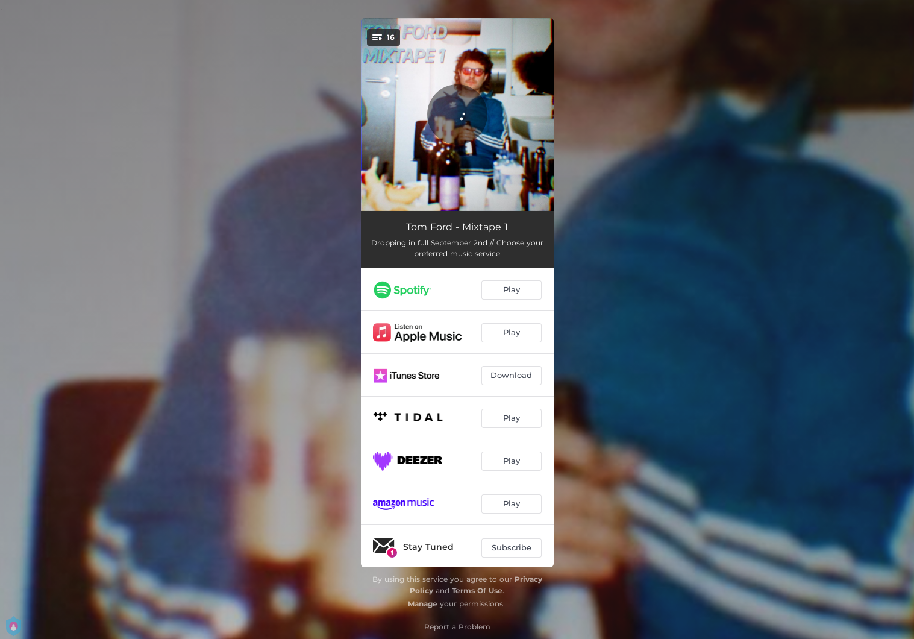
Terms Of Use (477, 590)
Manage (422, 603)
